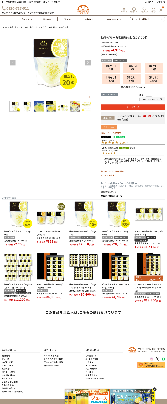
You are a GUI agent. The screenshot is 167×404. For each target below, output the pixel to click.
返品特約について (108, 191)
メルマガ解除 (91, 368)
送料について (109, 127)
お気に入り (144, 10)
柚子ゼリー (34, 27)
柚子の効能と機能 (51, 365)
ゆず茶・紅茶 (7, 362)
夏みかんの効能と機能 (53, 359)
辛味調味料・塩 (8, 375)
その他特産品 (8, 385)
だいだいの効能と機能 (53, 362)
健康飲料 (6, 355)
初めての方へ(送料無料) (12, 391)
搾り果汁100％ (8, 372)
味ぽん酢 (6, 368)
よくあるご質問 (92, 359)
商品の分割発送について (111, 195)
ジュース (5, 359)
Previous (13, 62)
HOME (5, 27)
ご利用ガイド (134, 10)
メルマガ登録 (91, 365)
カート (161, 9)
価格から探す (112, 19)
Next (88, 62)
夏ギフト (71, 19)
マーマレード (7, 365)
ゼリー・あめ (23, 27)
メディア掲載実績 (51, 355)
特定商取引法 (92, 375)
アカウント (124, 10)
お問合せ (153, 10)
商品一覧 (28, 19)
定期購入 (92, 19)
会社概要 (90, 372)
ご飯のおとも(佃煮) (10, 381)
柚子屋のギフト (8, 388)
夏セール (50, 19)
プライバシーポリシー (95, 378)
